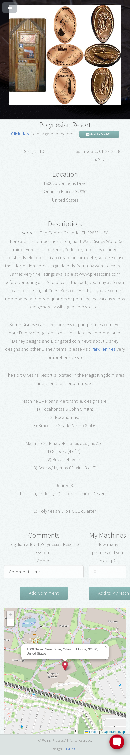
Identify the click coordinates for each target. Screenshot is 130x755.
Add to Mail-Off (99, 134)
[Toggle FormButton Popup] (116, 741)
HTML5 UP (70, 748)
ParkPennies (103, 349)
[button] (65, 666)
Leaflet (91, 732)
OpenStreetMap (114, 732)
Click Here (21, 134)
